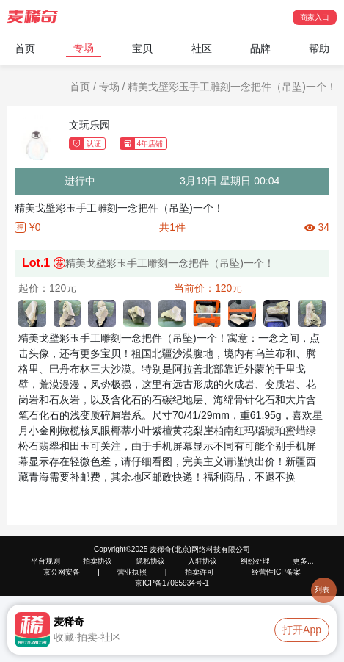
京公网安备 (61, 572)
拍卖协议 (97, 561)
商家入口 (314, 17)
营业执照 (132, 572)
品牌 (260, 48)
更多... (303, 561)
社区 (201, 48)
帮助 (319, 48)
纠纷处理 (255, 561)
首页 (25, 48)
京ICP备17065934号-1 (172, 583)
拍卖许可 (199, 572)
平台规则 (45, 561)
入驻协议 (202, 561)
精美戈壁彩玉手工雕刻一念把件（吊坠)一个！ (232, 87)
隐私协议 (150, 561)
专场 (83, 48)
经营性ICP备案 (276, 572)
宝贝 (142, 48)
